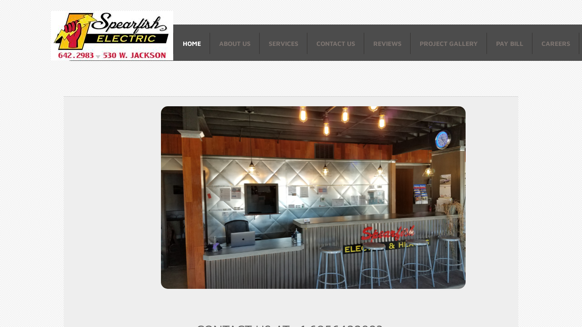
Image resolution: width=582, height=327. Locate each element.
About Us (235, 43)
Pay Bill (509, 43)
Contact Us (335, 43)
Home (192, 43)
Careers (556, 43)
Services (283, 43)
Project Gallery (449, 43)
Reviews (387, 43)
